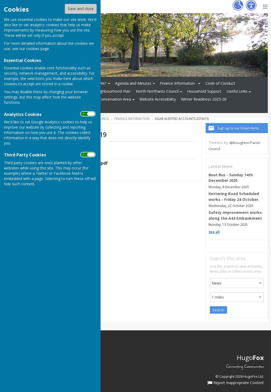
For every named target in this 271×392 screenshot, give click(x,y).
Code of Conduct (220, 83)
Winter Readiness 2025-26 (203, 99)
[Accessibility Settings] (251, 5)
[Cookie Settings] (238, 5)
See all (214, 232)
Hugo (250, 357)
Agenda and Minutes (133, 83)
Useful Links (237, 91)
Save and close (81, 8)
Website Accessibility (157, 99)
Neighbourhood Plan (112, 91)
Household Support (204, 91)
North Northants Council (157, 91)
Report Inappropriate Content (235, 383)
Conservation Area (115, 99)
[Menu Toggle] (265, 6)
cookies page (37, 48)
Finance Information (177, 83)
